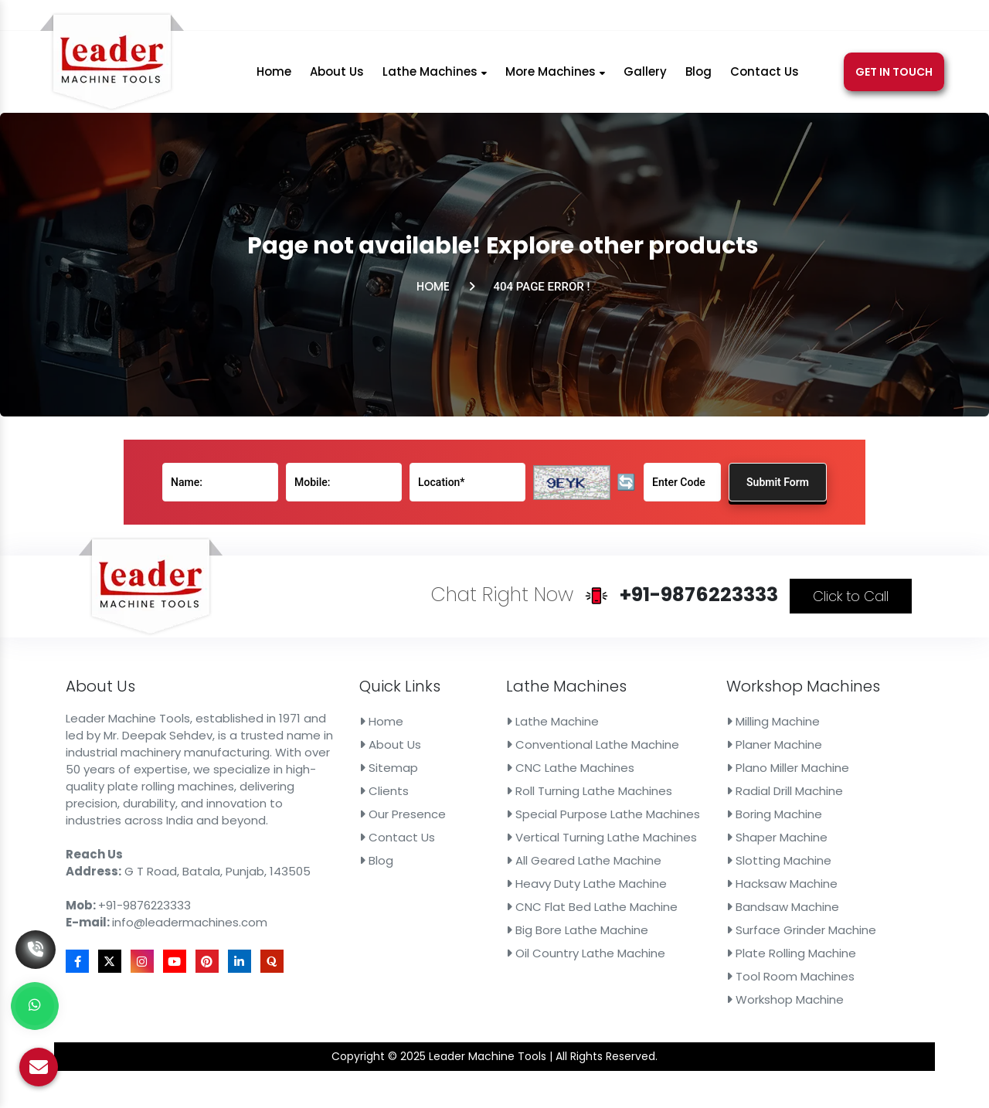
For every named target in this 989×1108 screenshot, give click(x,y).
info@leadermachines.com (647, 18)
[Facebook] (758, 18)
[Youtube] (817, 18)
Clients (427, 790)
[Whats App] (34, 1006)
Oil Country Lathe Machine (544, 884)
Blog (698, 80)
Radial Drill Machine (658, 790)
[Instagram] (797, 18)
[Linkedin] (860, 18)
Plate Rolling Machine (662, 884)
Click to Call (697, 677)
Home (274, 80)
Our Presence (438, 803)
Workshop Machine (659, 911)
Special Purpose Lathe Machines (554, 803)
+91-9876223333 (486, 18)
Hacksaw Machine (657, 843)
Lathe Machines (434, 80)
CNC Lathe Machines (535, 776)
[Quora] (879, 18)
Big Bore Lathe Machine (539, 870)
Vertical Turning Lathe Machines (553, 817)
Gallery (645, 80)
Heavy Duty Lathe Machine (544, 843)
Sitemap (430, 776)
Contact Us (764, 80)
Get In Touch (894, 80)
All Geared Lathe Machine (542, 830)
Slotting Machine (655, 830)
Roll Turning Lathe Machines (545, 790)
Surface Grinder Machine (668, 870)
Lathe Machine (524, 750)
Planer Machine (653, 763)
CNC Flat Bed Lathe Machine (547, 857)
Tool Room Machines (662, 897)
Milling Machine (652, 750)
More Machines (555, 80)
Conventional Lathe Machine (548, 763)
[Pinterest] (839, 18)
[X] (777, 18)
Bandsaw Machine (658, 857)
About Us (337, 80)
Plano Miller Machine (660, 776)
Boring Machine (653, 803)
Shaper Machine (654, 817)
